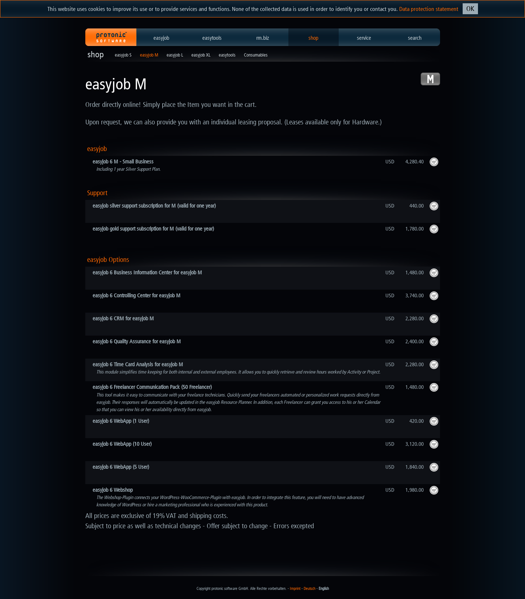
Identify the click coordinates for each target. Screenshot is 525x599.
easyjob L (175, 55)
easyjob (161, 38)
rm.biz (262, 38)
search (414, 38)
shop (313, 38)
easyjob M (149, 55)
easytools (212, 38)
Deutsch (309, 588)
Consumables (256, 55)
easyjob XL (200, 55)
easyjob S (123, 55)
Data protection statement (428, 8)
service (364, 38)
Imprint (295, 588)
